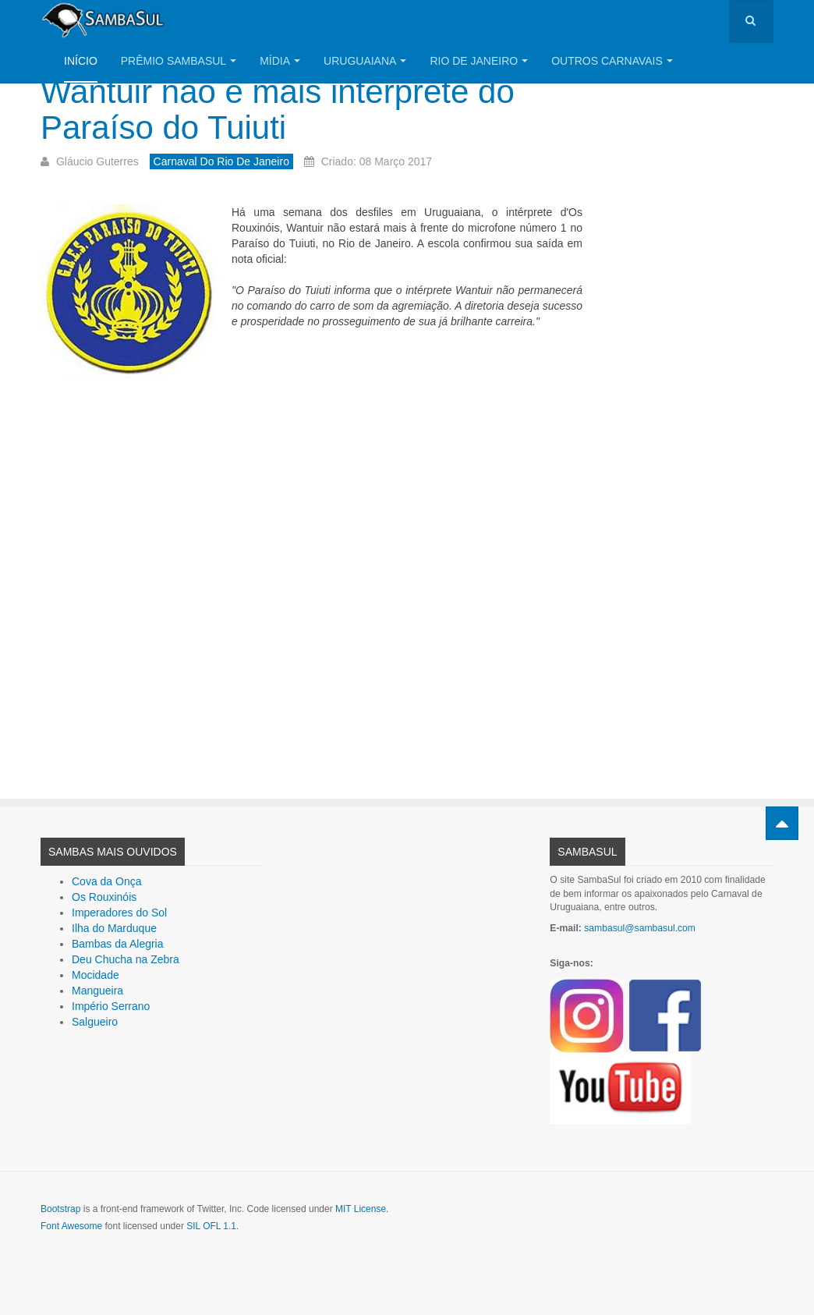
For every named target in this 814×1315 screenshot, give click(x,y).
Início (80, 61)
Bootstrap (60, 1208)
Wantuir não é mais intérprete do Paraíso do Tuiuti (278, 109)
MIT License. (361, 1208)
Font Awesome (71, 1226)
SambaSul (587, 851)
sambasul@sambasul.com (639, 928)
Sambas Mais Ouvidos (112, 851)
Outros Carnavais (612, 61)
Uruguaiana (365, 61)
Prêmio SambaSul (178, 61)
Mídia (280, 61)
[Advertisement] (311, 573)
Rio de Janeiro (479, 61)
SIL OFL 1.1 (211, 1226)
